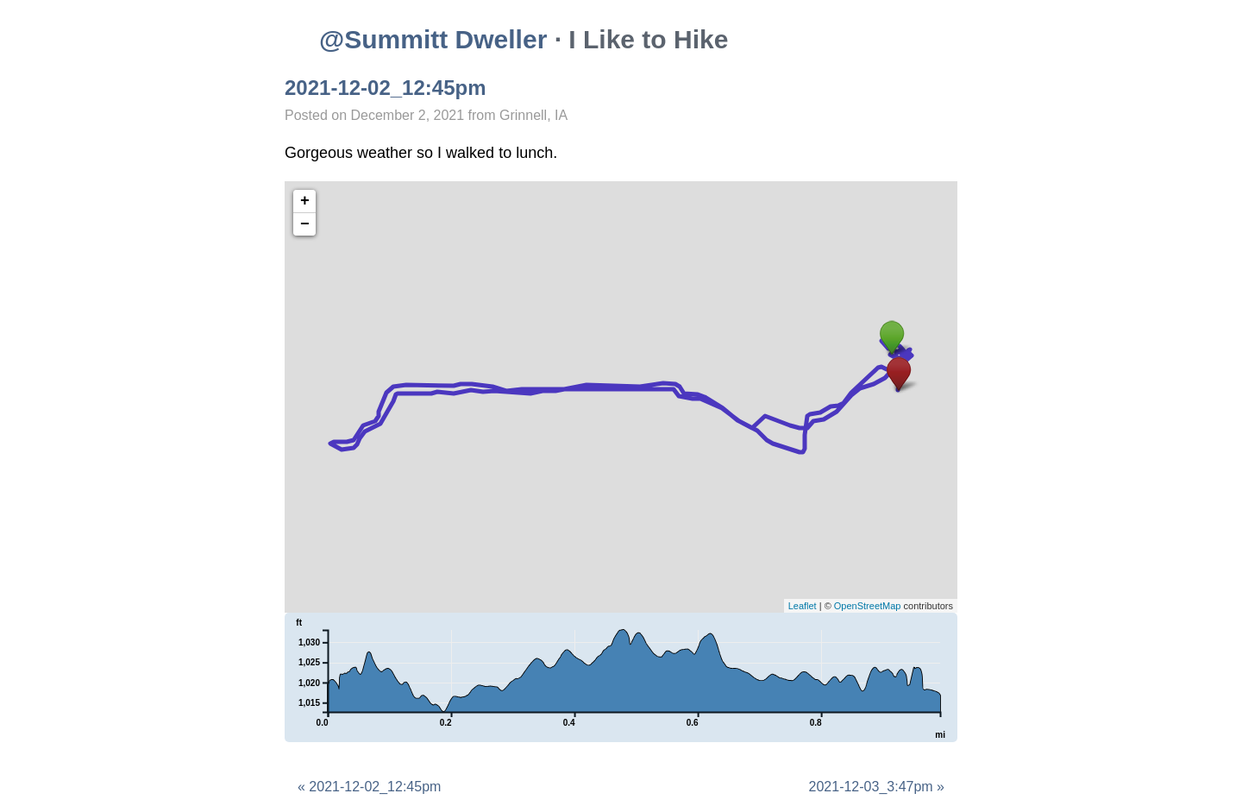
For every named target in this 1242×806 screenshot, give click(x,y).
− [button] (305, 224)
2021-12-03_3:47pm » (876, 786)
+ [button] (305, 201)
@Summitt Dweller (433, 39)
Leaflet (802, 606)
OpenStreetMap (867, 606)
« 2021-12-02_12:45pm (369, 786)
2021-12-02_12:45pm (385, 87)
